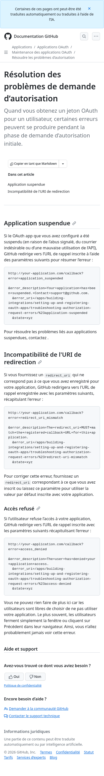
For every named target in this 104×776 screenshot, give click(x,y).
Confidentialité (68, 752)
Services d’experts (31, 757)
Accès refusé (22, 508)
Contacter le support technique (32, 715)
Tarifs (8, 757)
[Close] (90, 8)
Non (35, 676)
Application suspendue (40, 223)
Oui (14, 676)
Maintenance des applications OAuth (42, 52)
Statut (89, 752)
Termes (46, 752)
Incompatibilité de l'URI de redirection (42, 358)
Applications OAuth (53, 47)
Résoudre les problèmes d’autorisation (43, 57)
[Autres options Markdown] (63, 164)
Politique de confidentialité (23, 685)
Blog (53, 757)
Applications (22, 47)
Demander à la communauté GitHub (36, 708)
